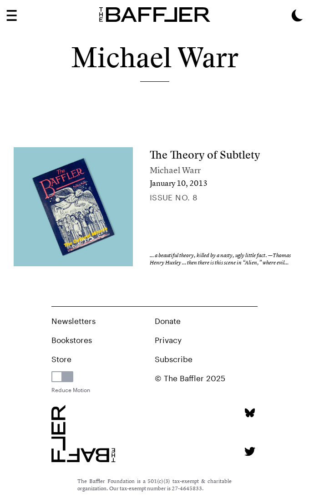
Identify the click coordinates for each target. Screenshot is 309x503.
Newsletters (73, 320)
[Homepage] (154, 14)
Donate (168, 320)
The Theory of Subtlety (205, 154)
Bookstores (71, 339)
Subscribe (173, 358)
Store (61, 358)
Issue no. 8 (174, 196)
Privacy (168, 339)
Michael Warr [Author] (175, 170)
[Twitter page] (250, 451)
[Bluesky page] (250, 413)
